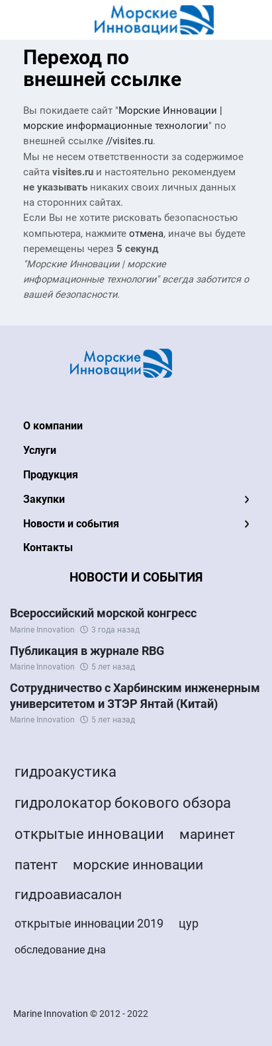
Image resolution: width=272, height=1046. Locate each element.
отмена (146, 234)
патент (36, 865)
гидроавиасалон (68, 894)
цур (189, 923)
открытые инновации (89, 834)
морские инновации (138, 865)
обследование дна (60, 949)
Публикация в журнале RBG (87, 651)
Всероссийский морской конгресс (103, 613)
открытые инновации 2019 (89, 923)
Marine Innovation (42, 629)
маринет (207, 834)
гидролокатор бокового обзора (123, 803)
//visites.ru (129, 141)
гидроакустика (65, 771)
